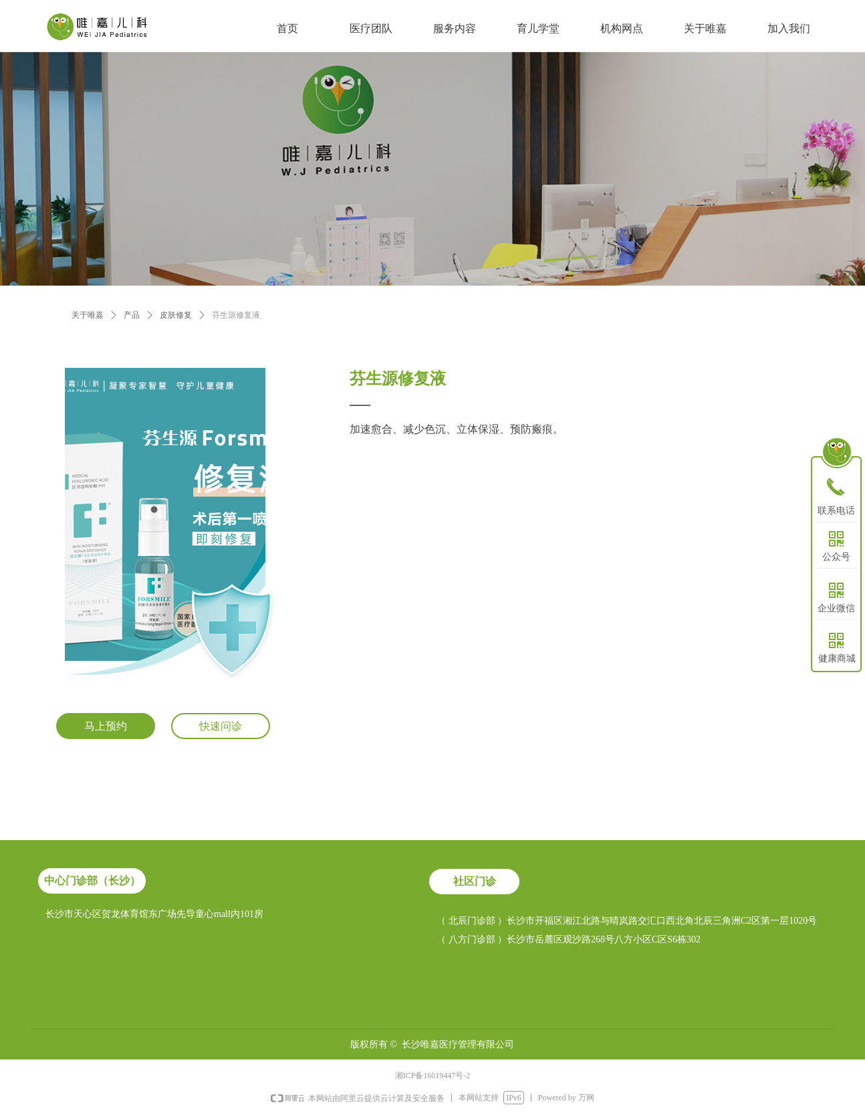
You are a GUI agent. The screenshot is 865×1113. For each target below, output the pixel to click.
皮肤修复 (176, 315)
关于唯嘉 (88, 315)
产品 (132, 315)
